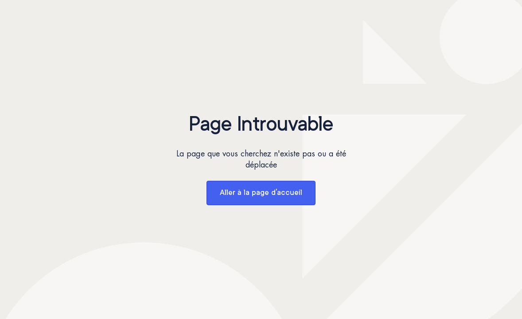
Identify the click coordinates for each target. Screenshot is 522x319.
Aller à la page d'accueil (261, 193)
